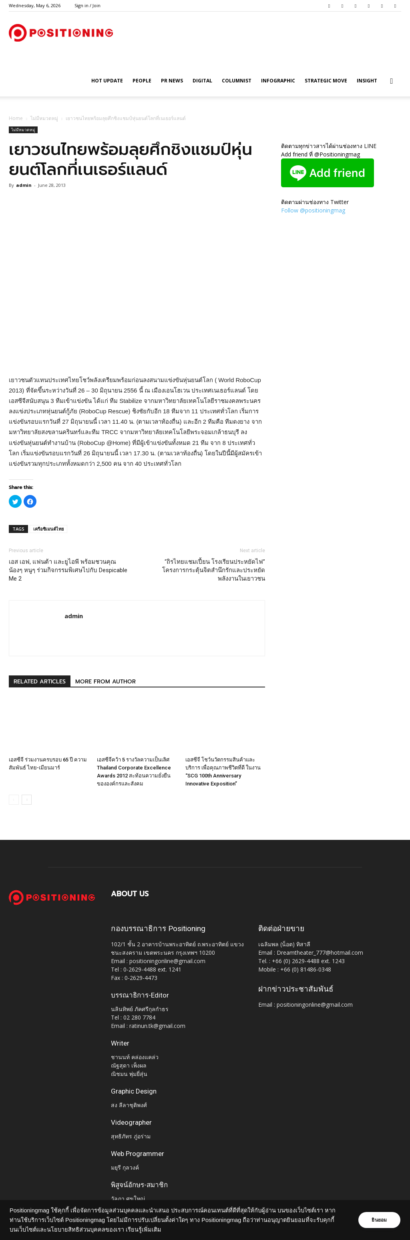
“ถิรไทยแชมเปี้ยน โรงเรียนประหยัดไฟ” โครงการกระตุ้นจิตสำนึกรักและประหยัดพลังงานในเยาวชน (213, 570)
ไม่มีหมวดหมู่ (44, 118)
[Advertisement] (137, 355)
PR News (172, 80)
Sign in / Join (87, 5)
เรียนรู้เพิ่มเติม (143, 1229)
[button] (391, 81)
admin (24, 185)
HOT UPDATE (107, 80)
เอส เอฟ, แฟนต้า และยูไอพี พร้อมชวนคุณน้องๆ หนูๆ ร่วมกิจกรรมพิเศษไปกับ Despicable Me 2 (68, 570)
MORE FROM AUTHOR (105, 681)
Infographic (278, 80)
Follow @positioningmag (313, 210)
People (142, 80)
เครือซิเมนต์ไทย (48, 529)
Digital (202, 80)
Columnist (236, 80)
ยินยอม (378, 1220)
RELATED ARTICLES (40, 681)
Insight (367, 80)
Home (16, 118)
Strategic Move (326, 80)
